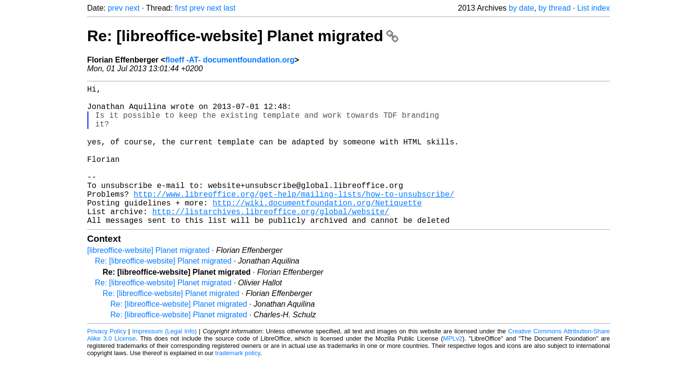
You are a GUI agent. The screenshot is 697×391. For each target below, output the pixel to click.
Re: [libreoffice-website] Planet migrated (242, 36)
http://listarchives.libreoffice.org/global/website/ (270, 240)
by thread (554, 8)
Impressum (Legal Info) (164, 361)
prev (115, 8)
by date (521, 8)
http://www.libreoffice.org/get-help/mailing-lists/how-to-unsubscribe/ (294, 218)
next (132, 8)
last (230, 8)
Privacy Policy (106, 361)
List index (593, 8)
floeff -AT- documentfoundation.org (229, 60)
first (181, 8)
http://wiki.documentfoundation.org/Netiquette (317, 229)
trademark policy (237, 383)
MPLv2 (452, 369)
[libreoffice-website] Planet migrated (148, 281)
